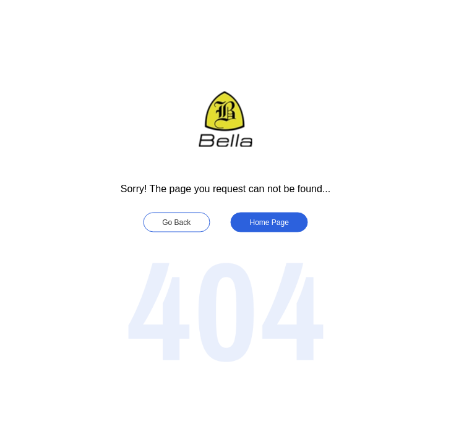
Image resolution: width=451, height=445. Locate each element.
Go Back (176, 222)
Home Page (269, 222)
